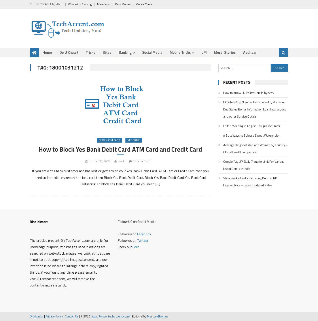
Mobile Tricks (180, 52)
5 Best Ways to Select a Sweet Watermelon (251, 135)
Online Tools (144, 4)
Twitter (142, 240)
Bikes (107, 52)
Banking (125, 52)
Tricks (90, 52)
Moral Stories (225, 52)
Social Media (152, 52)
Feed (136, 246)
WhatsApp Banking (80, 4)
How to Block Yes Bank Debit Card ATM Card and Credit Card (120, 149)
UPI (204, 52)
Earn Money (123, 4)
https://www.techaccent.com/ (110, 316)
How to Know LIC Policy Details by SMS (248, 92)
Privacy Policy (54, 316)
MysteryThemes (157, 316)
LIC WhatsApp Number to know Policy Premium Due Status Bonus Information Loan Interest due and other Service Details (254, 109)
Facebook (144, 234)
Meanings (103, 4)
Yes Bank (134, 140)
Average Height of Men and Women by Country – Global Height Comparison (255, 148)
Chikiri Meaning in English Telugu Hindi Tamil (251, 126)
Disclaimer (37, 316)
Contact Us (72, 316)
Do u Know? (69, 52)
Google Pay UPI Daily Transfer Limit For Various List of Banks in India (253, 165)
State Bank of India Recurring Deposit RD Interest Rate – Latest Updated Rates (250, 182)
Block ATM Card (109, 140)
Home (47, 52)
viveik (121, 161)
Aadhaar (250, 52)
